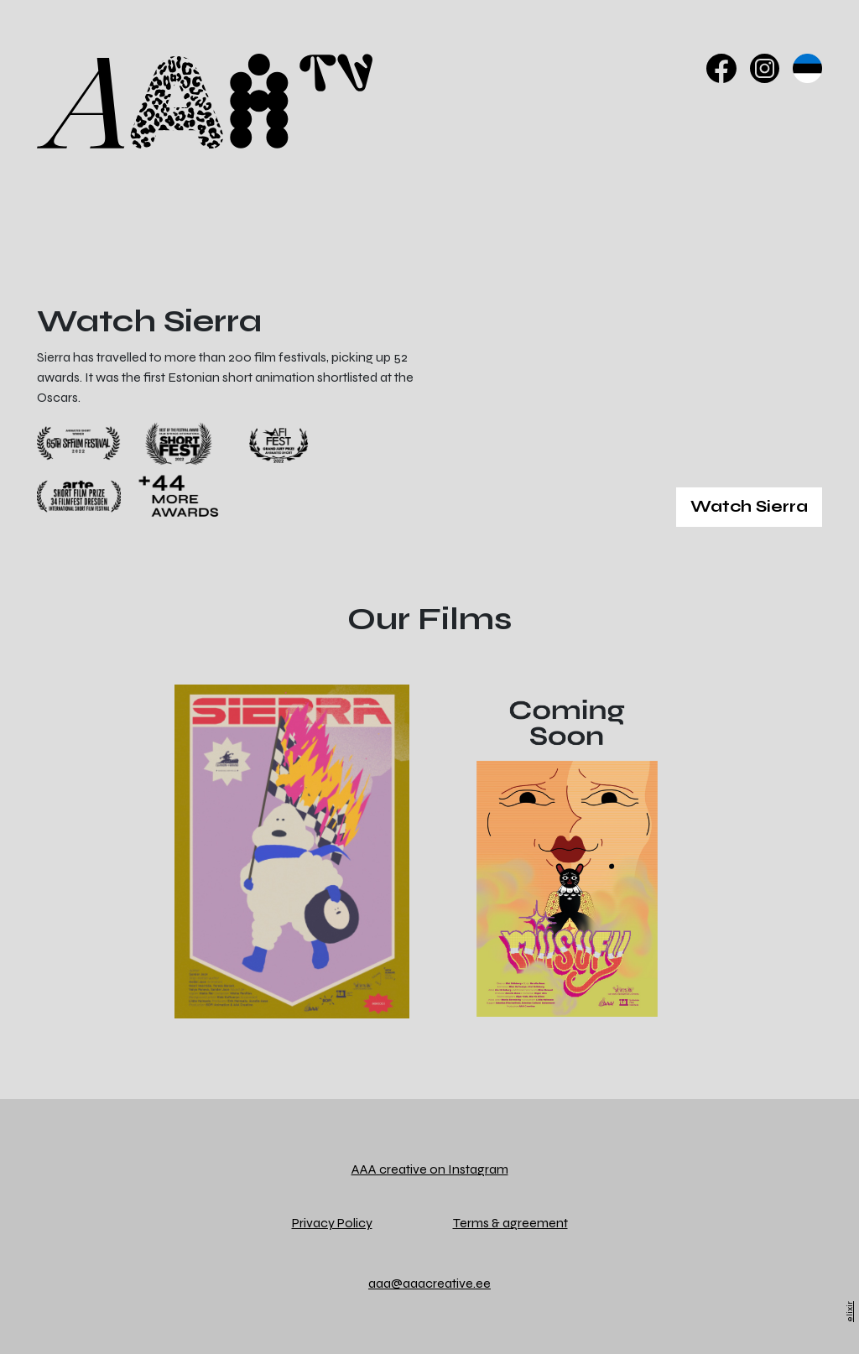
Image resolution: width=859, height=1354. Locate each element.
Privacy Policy (332, 1223)
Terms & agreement (510, 1223)
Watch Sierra (749, 506)
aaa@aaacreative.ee (429, 1283)
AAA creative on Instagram (429, 1169)
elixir (849, 1311)
